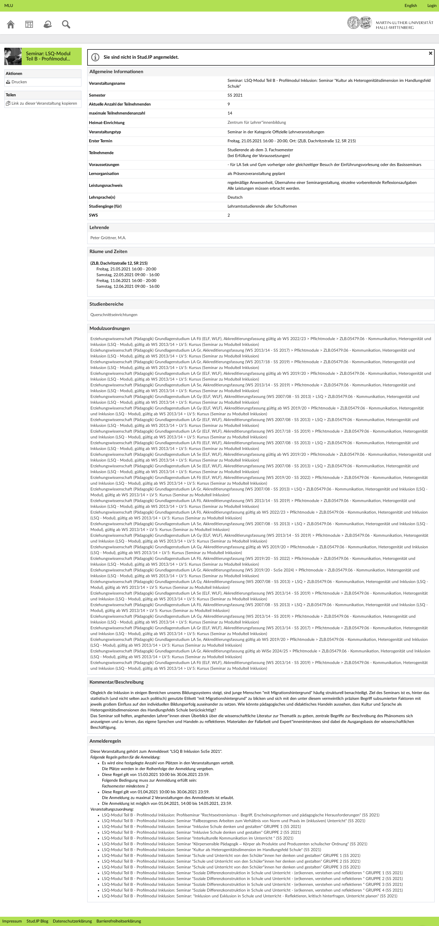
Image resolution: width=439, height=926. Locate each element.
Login (432, 6)
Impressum (12, 921)
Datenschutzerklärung (72, 921)
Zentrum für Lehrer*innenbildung (257, 123)
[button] (430, 53)
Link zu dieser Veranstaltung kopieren (44, 104)
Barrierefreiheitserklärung (118, 921)
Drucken (19, 82)
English (411, 6)
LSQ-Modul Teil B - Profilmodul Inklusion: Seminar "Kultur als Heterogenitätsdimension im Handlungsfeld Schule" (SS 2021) (211, 850)
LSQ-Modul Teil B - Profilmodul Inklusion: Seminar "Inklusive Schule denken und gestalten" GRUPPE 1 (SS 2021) (201, 827)
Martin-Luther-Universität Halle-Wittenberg (390, 22)
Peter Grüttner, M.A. (108, 238)
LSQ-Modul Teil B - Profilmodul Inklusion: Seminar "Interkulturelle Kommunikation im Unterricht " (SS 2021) (197, 838)
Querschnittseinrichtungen (113, 315)
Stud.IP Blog (37, 921)
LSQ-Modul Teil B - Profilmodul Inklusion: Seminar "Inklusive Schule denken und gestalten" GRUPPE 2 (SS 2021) (201, 833)
